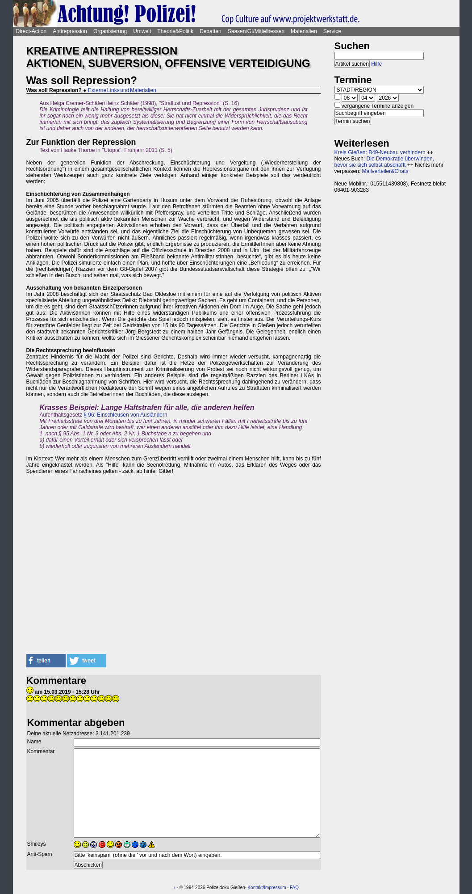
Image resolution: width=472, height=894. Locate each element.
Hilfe (376, 64)
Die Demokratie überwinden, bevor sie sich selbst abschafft (384, 162)
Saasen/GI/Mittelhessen (256, 31)
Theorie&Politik (175, 31)
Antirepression (70, 31)
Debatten (210, 31)
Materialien (304, 31)
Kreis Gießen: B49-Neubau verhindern (380, 152)
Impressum (275, 887)
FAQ (294, 887)
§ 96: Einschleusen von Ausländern (125, 415)
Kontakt (255, 887)
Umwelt (142, 31)
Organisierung (110, 31)
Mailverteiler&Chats (385, 171)
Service (332, 31)
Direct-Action (31, 31)
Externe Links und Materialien (122, 90)
